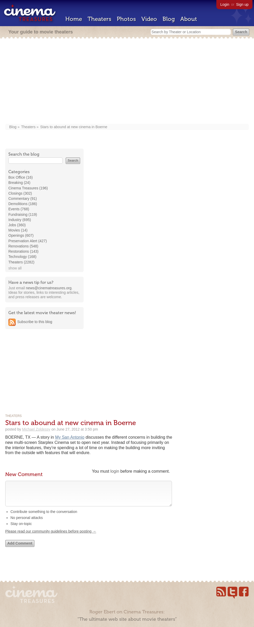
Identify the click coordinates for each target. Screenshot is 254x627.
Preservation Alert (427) (27, 241)
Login (224, 4)
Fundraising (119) (22, 214)
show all (15, 268)
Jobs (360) (17, 225)
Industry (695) (19, 220)
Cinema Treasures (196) (28, 188)
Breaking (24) (19, 182)
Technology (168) (22, 257)
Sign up (242, 4)
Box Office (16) (20, 177)
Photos (126, 18)
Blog (169, 18)
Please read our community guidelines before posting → (50, 536)
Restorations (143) (23, 251)
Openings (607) (21, 235)
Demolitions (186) (22, 204)
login (114, 471)
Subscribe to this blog (34, 322)
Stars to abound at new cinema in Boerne (73, 127)
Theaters (99, 18)
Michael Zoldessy (36, 429)
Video (149, 18)
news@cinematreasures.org (49, 288)
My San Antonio (69, 437)
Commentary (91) (22, 198)
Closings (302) (20, 193)
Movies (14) (17, 230)
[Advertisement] (127, 81)
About (188, 18)
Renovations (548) (23, 246)
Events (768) (18, 209)
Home (73, 18)
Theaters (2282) (21, 262)
